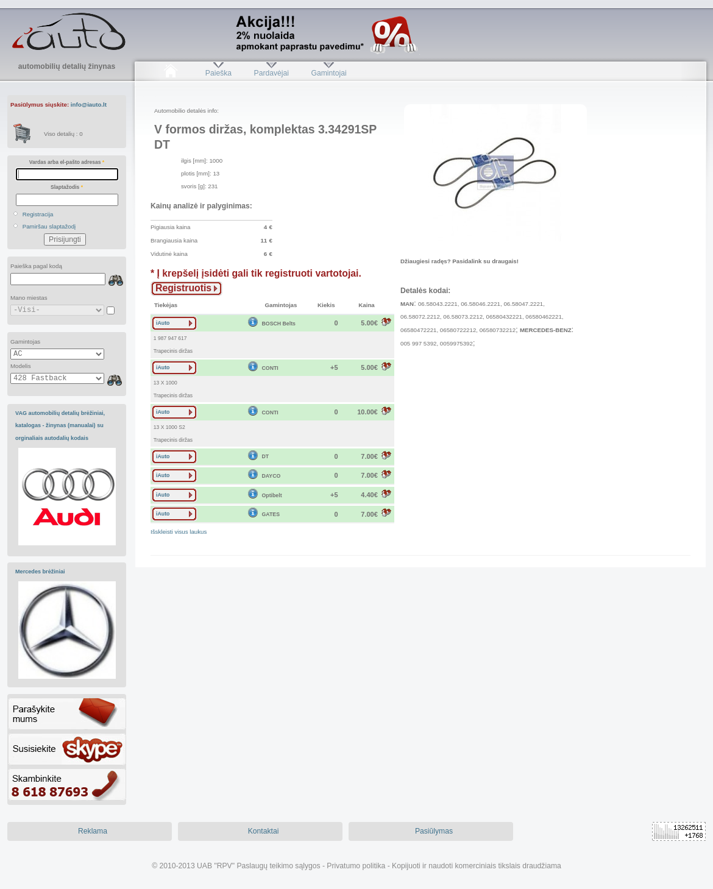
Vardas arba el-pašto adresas (66, 162)
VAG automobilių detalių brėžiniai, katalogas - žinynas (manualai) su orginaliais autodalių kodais (60, 425)
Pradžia (170, 73)
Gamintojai (328, 73)
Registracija (38, 214)
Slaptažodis (67, 187)
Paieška (218, 73)
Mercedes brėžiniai (40, 571)
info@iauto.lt (89, 104)
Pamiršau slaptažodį (49, 226)
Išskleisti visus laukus (179, 531)
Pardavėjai (271, 73)
